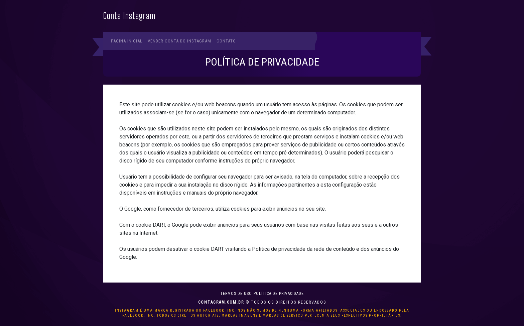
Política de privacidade (279, 293)
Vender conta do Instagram (179, 40)
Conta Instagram (129, 16)
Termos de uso (236, 293)
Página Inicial (126, 40)
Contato (226, 40)
